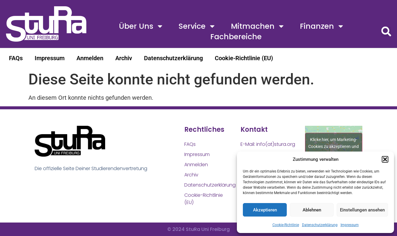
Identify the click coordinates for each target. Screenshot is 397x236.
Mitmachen (258, 26)
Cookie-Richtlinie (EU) (244, 58)
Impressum (350, 225)
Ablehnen (312, 210)
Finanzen (322, 26)
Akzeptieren (265, 210)
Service (197, 26)
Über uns (141, 26)
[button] (385, 159)
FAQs (16, 58)
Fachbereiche (236, 36)
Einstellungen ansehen (362, 210)
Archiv (123, 58)
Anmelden (89, 58)
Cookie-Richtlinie (285, 225)
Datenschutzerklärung (320, 225)
